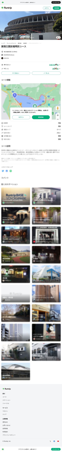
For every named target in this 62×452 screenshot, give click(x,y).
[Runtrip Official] (8, 203)
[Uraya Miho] (37, 358)
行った (46, 73)
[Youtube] (58, 441)
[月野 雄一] (7, 378)
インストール (56, 2)
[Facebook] (54, 441)
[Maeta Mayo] (37, 261)
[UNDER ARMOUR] (39, 242)
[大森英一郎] (38, 280)
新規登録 (56, 8)
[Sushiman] (6, 261)
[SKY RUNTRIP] (38, 222)
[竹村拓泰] (7, 280)
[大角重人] (6, 319)
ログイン (47, 8)
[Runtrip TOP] (6, 8)
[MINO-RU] (5, 58)
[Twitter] (50, 441)
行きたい (15, 73)
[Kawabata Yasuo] (38, 339)
